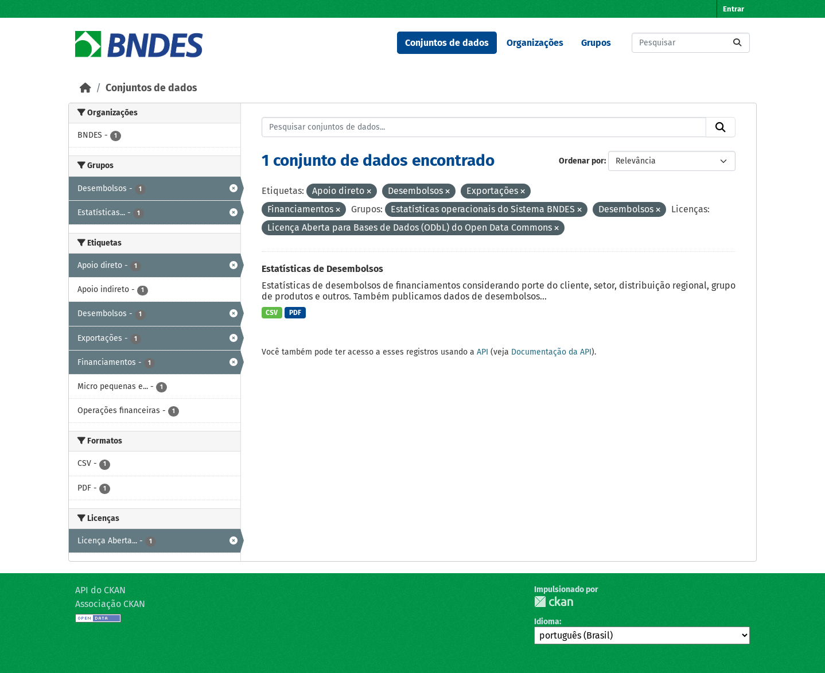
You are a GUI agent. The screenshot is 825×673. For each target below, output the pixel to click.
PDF (295, 313)
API (482, 352)
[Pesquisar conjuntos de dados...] (691, 43)
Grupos (596, 42)
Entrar (733, 9)
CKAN (553, 602)
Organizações (535, 42)
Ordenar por (581, 161)
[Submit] (737, 43)
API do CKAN (100, 590)
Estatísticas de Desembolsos (322, 268)
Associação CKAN (110, 603)
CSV (272, 313)
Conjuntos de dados (447, 42)
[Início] (85, 88)
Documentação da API (551, 352)
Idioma (546, 622)
